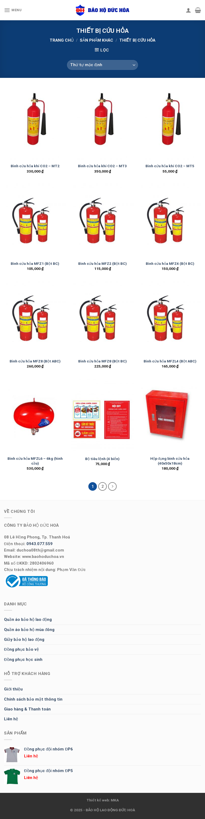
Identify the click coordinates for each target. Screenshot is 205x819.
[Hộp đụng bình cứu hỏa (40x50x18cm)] (170, 416)
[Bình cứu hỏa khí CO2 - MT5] (170, 123)
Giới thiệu (13, 689)
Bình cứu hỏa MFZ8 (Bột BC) (102, 361)
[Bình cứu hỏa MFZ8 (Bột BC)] (102, 318)
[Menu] (13, 10)
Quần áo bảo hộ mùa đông (29, 629)
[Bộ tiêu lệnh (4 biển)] (102, 416)
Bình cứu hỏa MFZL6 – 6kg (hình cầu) (35, 460)
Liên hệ (11, 719)
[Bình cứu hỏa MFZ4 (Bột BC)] (170, 220)
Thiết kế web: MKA (102, 800)
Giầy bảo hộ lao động (24, 639)
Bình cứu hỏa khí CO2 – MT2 (35, 166)
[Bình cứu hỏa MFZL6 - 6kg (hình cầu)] (35, 416)
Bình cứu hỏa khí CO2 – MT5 (169, 166)
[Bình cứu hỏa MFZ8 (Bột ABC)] (35, 318)
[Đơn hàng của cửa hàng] (102, 65)
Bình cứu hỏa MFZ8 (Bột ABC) (35, 361)
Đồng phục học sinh (23, 659)
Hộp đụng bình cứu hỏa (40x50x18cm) (170, 460)
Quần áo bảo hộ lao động (28, 619)
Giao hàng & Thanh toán (27, 709)
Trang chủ (62, 40)
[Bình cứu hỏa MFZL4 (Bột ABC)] (170, 318)
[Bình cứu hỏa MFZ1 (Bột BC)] (35, 220)
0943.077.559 (39, 543)
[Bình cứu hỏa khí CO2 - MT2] (35, 123)
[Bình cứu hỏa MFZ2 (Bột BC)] (102, 220)
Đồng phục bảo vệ (21, 649)
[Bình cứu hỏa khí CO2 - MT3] (102, 123)
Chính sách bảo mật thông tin (33, 699)
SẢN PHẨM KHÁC (96, 40)
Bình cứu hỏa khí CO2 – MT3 (102, 166)
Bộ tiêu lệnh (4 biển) (102, 459)
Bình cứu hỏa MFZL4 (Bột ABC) (170, 361)
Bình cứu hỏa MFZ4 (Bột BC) (170, 263)
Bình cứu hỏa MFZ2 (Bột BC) (102, 263)
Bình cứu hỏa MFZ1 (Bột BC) (35, 263)
